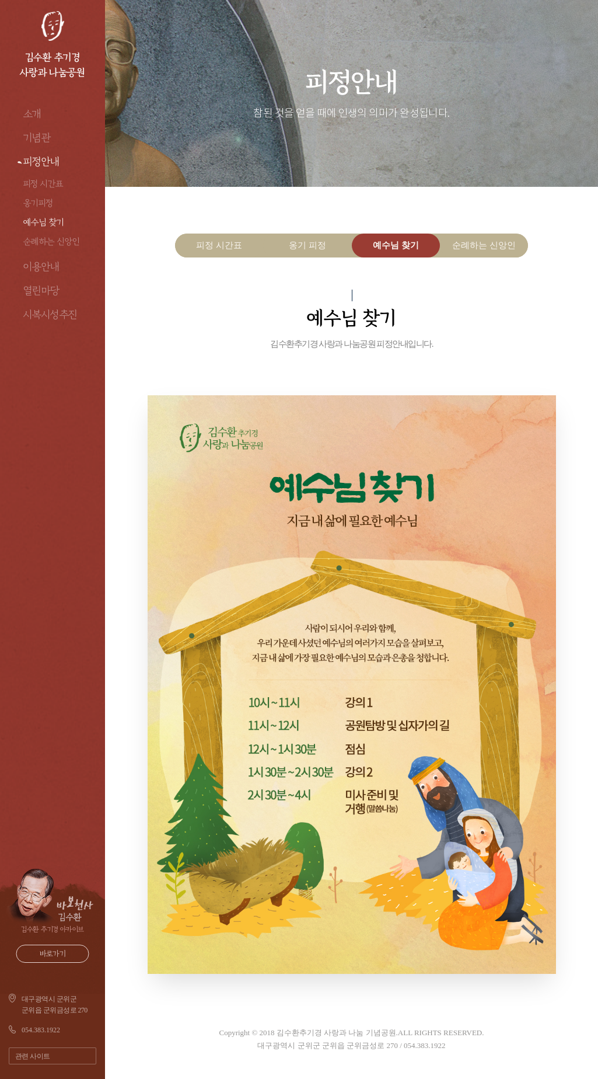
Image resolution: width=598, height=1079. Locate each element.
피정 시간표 (43, 183)
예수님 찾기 (43, 222)
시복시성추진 (50, 314)
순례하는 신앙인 (51, 241)
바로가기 (53, 954)
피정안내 (41, 161)
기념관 (36, 138)
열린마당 (41, 291)
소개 (32, 114)
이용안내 (41, 267)
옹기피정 (38, 203)
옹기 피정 (307, 245)
